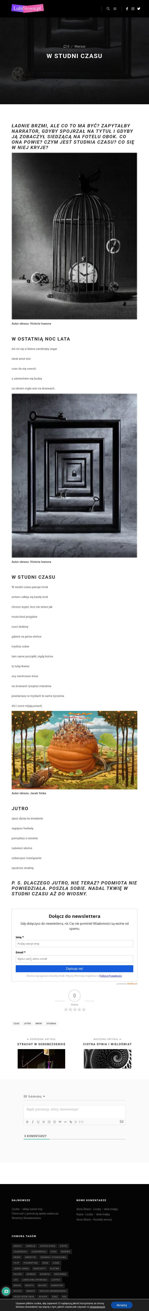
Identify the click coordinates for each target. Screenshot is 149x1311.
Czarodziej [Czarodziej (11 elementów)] (20, 1252)
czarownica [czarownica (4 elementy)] (39, 1252)
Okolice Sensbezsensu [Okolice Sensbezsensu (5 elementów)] (53, 1291)
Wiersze (80, 46)
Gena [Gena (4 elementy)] (45, 1263)
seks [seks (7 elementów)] (55, 1297)
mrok (39, 1024)
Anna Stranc (83, 1209)
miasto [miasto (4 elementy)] (29, 1285)
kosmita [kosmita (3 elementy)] (45, 1274)
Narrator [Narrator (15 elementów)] (57, 1285)
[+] (81, 1121)
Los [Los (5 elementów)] (16, 1280)
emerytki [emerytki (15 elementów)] (30, 1257)
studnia (51, 1024)
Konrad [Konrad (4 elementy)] (31, 1274)
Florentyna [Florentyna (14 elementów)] (31, 1263)
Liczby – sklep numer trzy (27, 1209)
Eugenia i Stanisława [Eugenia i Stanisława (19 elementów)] (53, 1257)
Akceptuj (121, 1305)
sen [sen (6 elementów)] (64, 1297)
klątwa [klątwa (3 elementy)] (54, 1269)
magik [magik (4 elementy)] (17, 1285)
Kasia (79, 1214)
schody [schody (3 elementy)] (43, 1297)
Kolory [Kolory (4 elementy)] (18, 1274)
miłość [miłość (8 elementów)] (42, 1285)
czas (16, 1024)
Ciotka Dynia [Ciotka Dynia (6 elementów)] (47, 1246)
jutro (27, 1024)
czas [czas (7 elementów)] (54, 1252)
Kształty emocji (102, 1219)
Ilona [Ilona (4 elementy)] (56, 1263)
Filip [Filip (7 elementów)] (16, 1263)
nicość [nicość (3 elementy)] (18, 1291)
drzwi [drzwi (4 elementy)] (17, 1257)
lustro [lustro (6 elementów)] (56, 1280)
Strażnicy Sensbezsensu (26, 1218)
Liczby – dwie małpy (105, 1209)
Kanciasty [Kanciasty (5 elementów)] (39, 1269)
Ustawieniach (97, 1306)
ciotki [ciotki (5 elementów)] (63, 1246)
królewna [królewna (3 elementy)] (60, 1274)
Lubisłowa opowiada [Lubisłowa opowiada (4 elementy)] (34, 1280)
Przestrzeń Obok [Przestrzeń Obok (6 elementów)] (24, 1297)
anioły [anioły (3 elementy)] (18, 1246)
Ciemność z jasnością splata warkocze (35, 1213)
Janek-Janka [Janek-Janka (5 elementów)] (21, 1269)
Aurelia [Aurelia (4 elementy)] (30, 1246)
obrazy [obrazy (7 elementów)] (30, 1291)
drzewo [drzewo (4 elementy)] (65, 1252)
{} (75, 1121)
